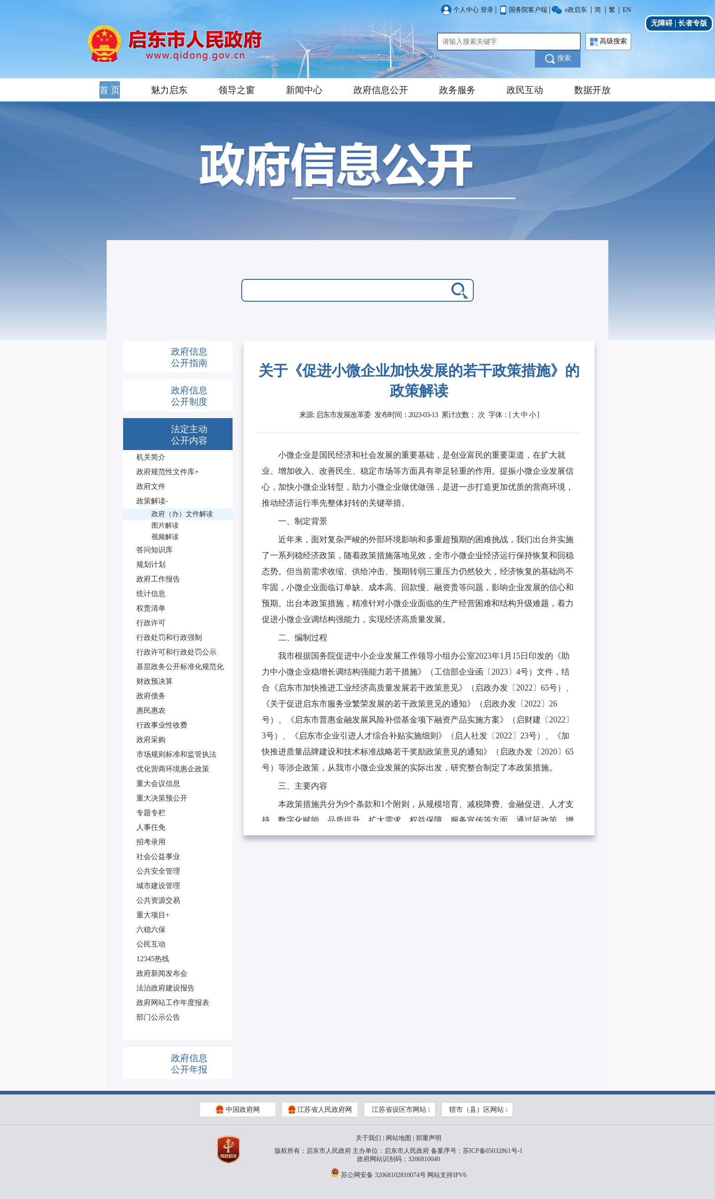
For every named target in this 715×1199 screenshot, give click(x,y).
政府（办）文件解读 (182, 514)
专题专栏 (151, 813)
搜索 (558, 59)
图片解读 (165, 525)
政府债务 (151, 696)
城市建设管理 (158, 886)
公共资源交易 (158, 900)
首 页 (109, 90)
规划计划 (151, 564)
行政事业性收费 (161, 725)
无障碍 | (664, 23)
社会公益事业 (158, 856)
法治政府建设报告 (165, 988)
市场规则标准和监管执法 (176, 754)
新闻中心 (304, 90)
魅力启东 (169, 90)
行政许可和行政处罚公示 (176, 652)
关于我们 (368, 1138)
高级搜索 (608, 41)
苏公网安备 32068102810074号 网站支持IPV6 (398, 1172)
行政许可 (151, 623)
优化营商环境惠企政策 (172, 769)
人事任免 (151, 827)
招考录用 (151, 842)
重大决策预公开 (161, 798)
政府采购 (151, 739)
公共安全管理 (158, 871)
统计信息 (151, 593)
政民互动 (525, 90)
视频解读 (165, 536)
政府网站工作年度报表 (172, 1002)
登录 (487, 9)
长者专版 (692, 23)
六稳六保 (151, 929)
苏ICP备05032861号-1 (493, 1150)
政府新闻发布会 (161, 973)
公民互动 (151, 944)
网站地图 (398, 1138)
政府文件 (151, 486)
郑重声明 (428, 1138)
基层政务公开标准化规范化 (180, 666)
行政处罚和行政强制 (169, 637)
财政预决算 (154, 681)
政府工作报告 (158, 579)
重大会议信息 (158, 783)
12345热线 (152, 959)
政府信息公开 (380, 90)
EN (626, 9)
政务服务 (457, 90)
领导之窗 (236, 90)
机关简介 (151, 457)
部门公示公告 (158, 1017)
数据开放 (592, 90)
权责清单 (151, 608)
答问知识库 (154, 550)
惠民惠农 (151, 710)
